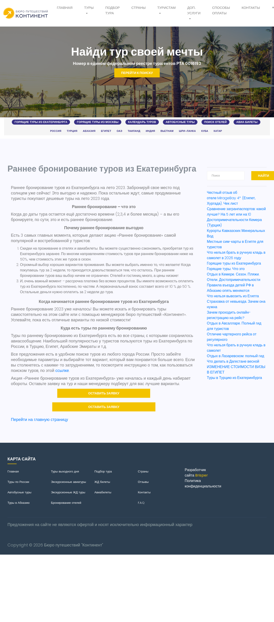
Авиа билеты (247, 122)
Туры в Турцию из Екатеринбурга (234, 377)
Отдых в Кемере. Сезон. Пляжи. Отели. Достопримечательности (233, 277)
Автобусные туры (180, 122)
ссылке (62, 370)
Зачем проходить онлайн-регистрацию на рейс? (229, 315)
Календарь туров (142, 122)
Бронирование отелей (66, 503)
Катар (218, 131)
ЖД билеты (102, 482)
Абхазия (89, 131)
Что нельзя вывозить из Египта (233, 296)
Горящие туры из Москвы (97, 122)
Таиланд (134, 131)
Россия (55, 131)
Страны (138, 7)
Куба (204, 131)
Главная (64, 7)
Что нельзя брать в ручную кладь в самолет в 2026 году (236, 255)
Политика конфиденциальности (203, 483)
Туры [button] (89, 7)
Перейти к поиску (137, 73)
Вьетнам (167, 131)
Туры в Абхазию (18, 503)
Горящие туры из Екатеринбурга (41, 122)
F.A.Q (141, 503)
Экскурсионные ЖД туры (68, 492)
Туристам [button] (166, 7)
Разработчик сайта (196, 472)
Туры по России (18, 482)
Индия (150, 131)
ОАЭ (119, 131)
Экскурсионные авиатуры (68, 482)
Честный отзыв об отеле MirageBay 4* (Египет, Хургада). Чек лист (231, 198)
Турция (72, 131)
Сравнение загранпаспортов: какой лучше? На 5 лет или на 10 (236, 211)
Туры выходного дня (65, 471)
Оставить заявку (103, 393)
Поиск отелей (215, 122)
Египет (106, 131)
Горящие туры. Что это (226, 268)
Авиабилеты (103, 492)
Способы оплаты (221, 10)
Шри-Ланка (187, 131)
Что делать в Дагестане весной (233, 361)
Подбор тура (112, 10)
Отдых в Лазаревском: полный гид (235, 356)
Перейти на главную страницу (39, 419)
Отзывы (143, 482)
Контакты (251, 7)
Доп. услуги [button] (193, 10)
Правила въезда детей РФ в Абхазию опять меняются (230, 288)
